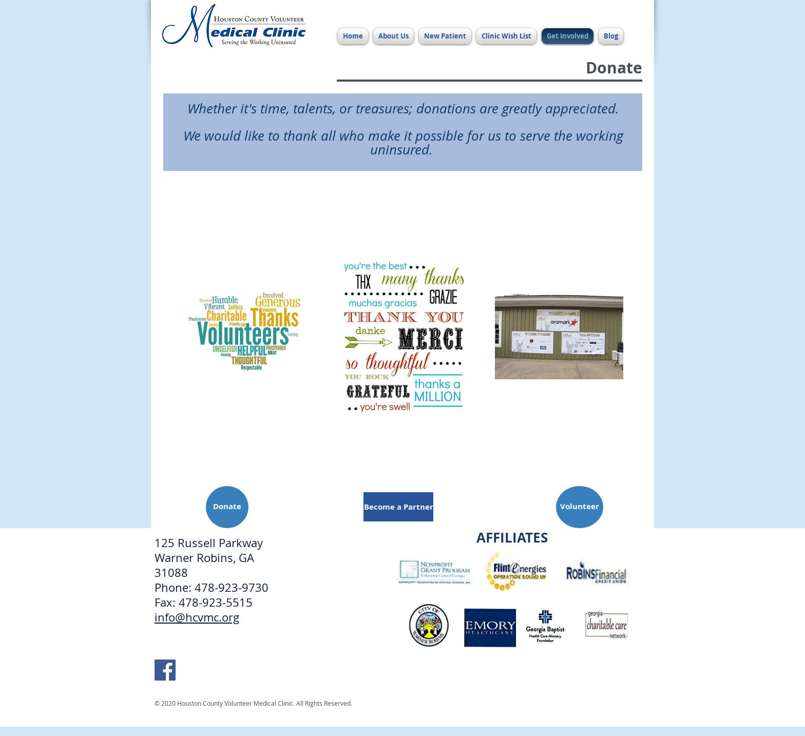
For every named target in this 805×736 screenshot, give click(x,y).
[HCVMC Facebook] (165, 670)
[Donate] (227, 507)
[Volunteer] (579, 507)
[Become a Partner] (398, 506)
